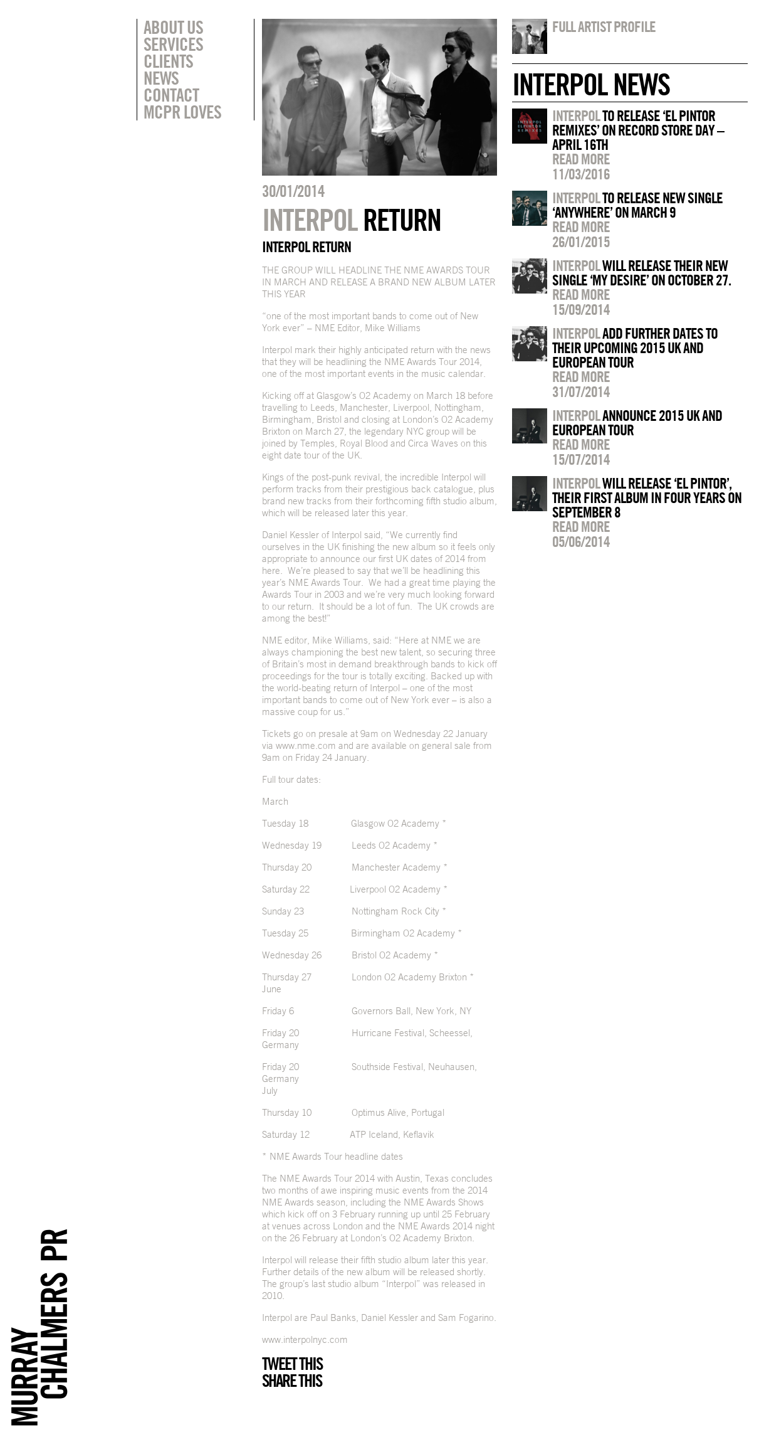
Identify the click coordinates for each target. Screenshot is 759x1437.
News (161, 77)
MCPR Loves (182, 111)
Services (173, 44)
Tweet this (292, 1363)
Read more (581, 158)
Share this (292, 1380)
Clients (168, 61)
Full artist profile (604, 26)
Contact (171, 94)
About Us (173, 27)
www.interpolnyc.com (305, 1339)
